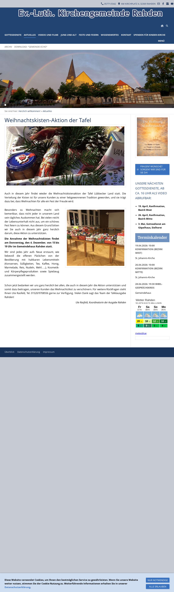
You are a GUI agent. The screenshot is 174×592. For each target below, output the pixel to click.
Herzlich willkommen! (29, 111)
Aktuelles (47, 111)
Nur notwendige (158, 587)
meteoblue (140, 333)
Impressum (49, 351)
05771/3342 (108, 3)
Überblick (9, 351)
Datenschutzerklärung (28, 351)
